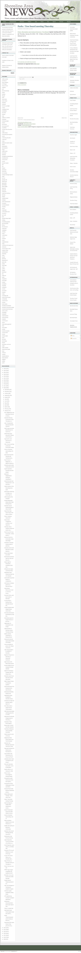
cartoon (3, 114)
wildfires (4, 359)
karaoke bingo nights (6, 218)
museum (4, 238)
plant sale (4, 262)
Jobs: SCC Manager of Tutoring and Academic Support (9, 887)
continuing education (6, 137)
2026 (5, 368)
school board (4, 300)
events (3, 161)
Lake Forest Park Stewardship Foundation (73, 158)
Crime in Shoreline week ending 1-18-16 (9, 817)
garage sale (4, 179)
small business (5, 315)
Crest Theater (73, 100)
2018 (5, 383)
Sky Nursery (72, 224)
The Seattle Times (74, 321)
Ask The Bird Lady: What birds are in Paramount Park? (9, 755)
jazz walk (4, 215)
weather (3, 354)
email (37, 64)
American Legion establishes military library (9, 892)
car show (4, 112)
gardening (4, 183)
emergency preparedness (7, 156)
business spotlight (6, 105)
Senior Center (5, 85)
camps (3, 107)
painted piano (5, 252)
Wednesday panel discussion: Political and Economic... (9, 435)
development (4, 147)
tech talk (4, 339)
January (6, 410)
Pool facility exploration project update (74, 29)
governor (4, 188)
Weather (69, 21)
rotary (3, 293)
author (3, 92)
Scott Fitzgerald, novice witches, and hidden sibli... (9, 847)
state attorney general (6, 324)
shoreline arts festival (6, 305)
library (3, 225)
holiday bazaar (5, 198)
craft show (4, 139)
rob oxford (4, 290)
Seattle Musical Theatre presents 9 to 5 (9, 882)
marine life (4, 228)
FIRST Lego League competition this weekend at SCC (9, 871)
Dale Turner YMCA (74, 146)
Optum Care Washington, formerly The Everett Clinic (74, 249)
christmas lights (5, 121)
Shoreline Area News (29, 124)
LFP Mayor (4, 84)
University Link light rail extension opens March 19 (9, 702)
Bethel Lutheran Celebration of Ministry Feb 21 (8, 635)
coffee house (4, 132)
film (3, 164)
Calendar (72, 77)
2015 (5, 927)
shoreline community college (8, 307)
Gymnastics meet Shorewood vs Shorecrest (8, 440)
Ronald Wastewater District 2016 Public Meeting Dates (9, 502)
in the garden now (6, 211)
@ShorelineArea (26, 125)
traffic (3, 346)
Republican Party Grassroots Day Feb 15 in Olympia (9, 574)
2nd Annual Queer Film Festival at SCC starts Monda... (9, 688)
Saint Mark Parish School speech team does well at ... (9, 912)
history (3, 196)
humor (3, 208)
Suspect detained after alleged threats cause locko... (9, 609)
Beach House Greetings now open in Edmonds (74, 35)
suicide (3, 329)
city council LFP (5, 126)
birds (3, 97)
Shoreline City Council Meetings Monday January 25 (9, 833)
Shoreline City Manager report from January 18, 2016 (9, 745)
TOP (80, 951)
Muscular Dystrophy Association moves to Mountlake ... (9, 766)
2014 (5, 929)
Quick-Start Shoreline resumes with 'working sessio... (9, 456)
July (6, 399)
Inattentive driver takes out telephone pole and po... (9, 760)
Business (22, 21)
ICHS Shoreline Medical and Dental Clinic (74, 232)
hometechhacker (5, 205)
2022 (5, 376)
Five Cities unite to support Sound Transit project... (8, 707)
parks (3, 255)
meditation (4, 230)
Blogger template (2, 951)
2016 (5, 387)
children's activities (6, 117)
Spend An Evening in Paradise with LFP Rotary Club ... (9, 672)
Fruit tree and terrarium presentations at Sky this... (9, 614)
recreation (4, 283)
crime (3, 141)
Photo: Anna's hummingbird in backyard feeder (8, 775)
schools (3, 302)
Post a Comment (22, 84)
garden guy (4, 181)
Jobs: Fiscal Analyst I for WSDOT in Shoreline (9, 651)
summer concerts (5, 330)
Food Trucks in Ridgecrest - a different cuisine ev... (9, 461)
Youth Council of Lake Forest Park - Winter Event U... (9, 534)
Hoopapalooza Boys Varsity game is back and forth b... (9, 785)
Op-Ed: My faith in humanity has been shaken (9, 470)
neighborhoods (5, 241)
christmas (4, 119)
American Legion (73, 134)
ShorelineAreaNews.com (24, 122)
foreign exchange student (7, 174)
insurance (4, 213)
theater (3, 342)
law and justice (5, 223)
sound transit (4, 320)
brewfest (4, 102)
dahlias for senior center (7, 142)
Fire (48, 21)
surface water (5, 335)
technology (4, 341)
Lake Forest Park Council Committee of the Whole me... (9, 841)
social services (5, 317)
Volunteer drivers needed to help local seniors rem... (9, 528)
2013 (5, 931)
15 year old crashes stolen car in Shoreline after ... (9, 857)
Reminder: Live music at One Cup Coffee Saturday (9, 877)
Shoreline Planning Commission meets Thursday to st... (9, 419)
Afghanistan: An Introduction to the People (9, 625)
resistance (4, 287)
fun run (3, 178)
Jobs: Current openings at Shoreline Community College (9, 446)
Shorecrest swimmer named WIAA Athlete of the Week (9, 641)
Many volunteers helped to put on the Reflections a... (9, 822)
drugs (3, 149)
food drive (4, 169)
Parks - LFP (72, 217)
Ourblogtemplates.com (13, 951)
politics (3, 268)
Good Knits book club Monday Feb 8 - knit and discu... (9, 483)
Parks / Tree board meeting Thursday (36, 26)
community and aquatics (7, 134)
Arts (36, 21)
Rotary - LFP (72, 153)
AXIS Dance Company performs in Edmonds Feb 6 (9, 585)
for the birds (4, 173)
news (3, 243)
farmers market (5, 163)
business (4, 104)
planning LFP (5, 260)
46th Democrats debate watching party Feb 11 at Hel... (9, 713)
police (3, 267)
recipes (3, 282)
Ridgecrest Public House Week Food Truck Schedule (9, 739)
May (6, 403)
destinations (4, 146)
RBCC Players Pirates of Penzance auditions (9, 683)
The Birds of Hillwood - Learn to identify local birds (9, 730)
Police (42, 21)
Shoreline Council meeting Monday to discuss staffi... (9, 507)
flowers (3, 168)
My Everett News (73, 317)
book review (4, 100)
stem (3, 325)
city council (4, 124)
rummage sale (5, 295)
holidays (4, 199)
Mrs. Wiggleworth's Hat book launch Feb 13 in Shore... (9, 414)
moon (3, 233)
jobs (3, 216)
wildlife (3, 361)
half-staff (4, 189)
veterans (4, 352)
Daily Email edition (23, 127)
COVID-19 (4, 80)
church (3, 122)
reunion (3, 288)
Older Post (64, 117)
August (6, 397)
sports (3, 322)
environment (4, 159)
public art (4, 275)
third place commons (6, 344)
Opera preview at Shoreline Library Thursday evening (9, 630)
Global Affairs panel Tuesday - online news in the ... (9, 796)
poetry (3, 263)
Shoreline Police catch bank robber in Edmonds (9, 597)
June (6, 401)
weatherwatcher (5, 356)
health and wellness (6, 193)
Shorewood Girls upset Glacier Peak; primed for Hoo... (9, 924)
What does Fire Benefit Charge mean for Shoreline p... (9, 718)
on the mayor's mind (6, 248)
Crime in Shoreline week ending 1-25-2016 (9, 451)
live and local (5, 226)
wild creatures (5, 357)
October (6, 393)
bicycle (3, 95)
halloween (4, 191)
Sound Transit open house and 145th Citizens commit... (9, 811)
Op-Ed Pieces (73, 94)
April (6, 404)
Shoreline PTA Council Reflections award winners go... (9, 852)
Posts (72, 335)
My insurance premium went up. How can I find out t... (9, 558)
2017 (5, 385)
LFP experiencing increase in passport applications (9, 898)
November (7, 391)
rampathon (4, 278)
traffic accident (5, 347)
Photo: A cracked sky (9, 908)
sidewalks (4, 314)
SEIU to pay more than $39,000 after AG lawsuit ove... (9, 430)
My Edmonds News (74, 305)
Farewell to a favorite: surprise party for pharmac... (9, 544)
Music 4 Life (72, 149)
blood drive (4, 99)
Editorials (72, 91)
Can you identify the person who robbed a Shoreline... (9, 646)
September (7, 395)
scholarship (4, 299)
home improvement (6, 201)
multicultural (4, 235)
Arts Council (72, 138)
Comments (73, 338)
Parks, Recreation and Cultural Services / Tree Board (33, 32)
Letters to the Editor (74, 87)
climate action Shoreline (7, 129)
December (7, 389)
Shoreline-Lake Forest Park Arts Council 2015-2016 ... (9, 678)
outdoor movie (5, 250)
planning (4, 258)
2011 (5, 935)
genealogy (4, 184)
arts (3, 89)
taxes (3, 337)
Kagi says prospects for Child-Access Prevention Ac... (9, 750)
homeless (4, 203)
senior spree (4, 304)
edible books (4, 151)
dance (3, 144)
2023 (5, 374)
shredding (4, 312)
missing (3, 231)
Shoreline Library (73, 200)
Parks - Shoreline (73, 221)
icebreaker (4, 210)
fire (2, 166)
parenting (4, 253)
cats (3, 116)
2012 (5, 933)
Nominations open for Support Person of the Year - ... (9, 620)
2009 (5, 939)
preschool (4, 272)
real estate (4, 280)
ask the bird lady (5, 90)
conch (3, 136)
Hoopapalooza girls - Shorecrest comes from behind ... (9, 780)
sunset (3, 334)
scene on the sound (6, 297)
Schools (61, 21)
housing (3, 206)
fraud (3, 176)
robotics (3, 292)
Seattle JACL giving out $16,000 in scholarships (9, 827)
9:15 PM (29, 77)
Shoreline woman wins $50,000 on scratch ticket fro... (9, 549)
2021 (5, 378)
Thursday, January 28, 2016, (28, 34)
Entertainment (13, 21)
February (7, 408)
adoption (4, 87)
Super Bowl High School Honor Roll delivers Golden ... (9, 512)
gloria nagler (4, 186)
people (3, 257)
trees (3, 351)
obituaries (4, 246)
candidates (4, 110)
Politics (29, 21)
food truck (4, 171)
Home (4, 21)
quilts (3, 277)
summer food (5, 332)
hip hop (3, 194)
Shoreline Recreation (74, 118)
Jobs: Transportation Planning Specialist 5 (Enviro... (9, 425)
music (3, 240)
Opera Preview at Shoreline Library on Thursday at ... (9, 862)
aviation (3, 94)
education (4, 152)
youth (3, 362)
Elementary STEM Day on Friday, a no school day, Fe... (9, 493)
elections (4, 154)
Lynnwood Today (73, 314)
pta (2, 273)
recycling (4, 285)
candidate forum (5, 109)
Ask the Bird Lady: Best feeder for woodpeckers (9, 579)
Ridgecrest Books (73, 197)
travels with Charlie (6, 349)
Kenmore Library (73, 183)
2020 (5, 380)
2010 (5, 937)
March (6, 406)
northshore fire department (7, 245)
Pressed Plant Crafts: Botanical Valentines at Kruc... (9, 790)
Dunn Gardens (5, 82)
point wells (4, 265)
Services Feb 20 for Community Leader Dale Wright (9, 539)
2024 (5, 372)
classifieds (4, 127)
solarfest (4, 319)
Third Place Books (74, 203)
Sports (54, 21)
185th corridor (5, 79)
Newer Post (20, 117)
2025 (5, 370)
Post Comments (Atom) (29, 119)
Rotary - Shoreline (74, 163)
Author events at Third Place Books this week (9, 488)
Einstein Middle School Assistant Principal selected (9, 667)
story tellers (4, 327)
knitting (3, 220)
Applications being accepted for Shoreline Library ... (9, 697)
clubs (3, 131)
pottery (3, 270)
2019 (5, 382)
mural (3, 236)
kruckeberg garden (6, 221)
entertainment (5, 158)
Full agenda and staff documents (27, 62)
